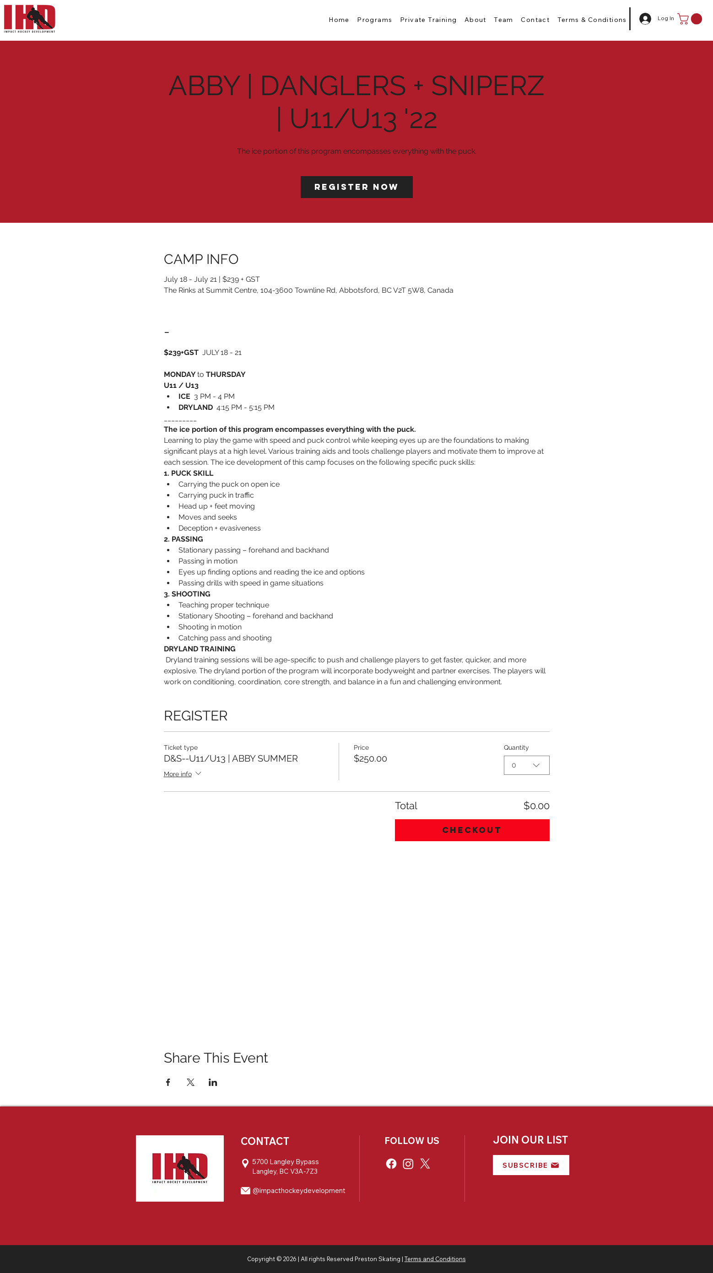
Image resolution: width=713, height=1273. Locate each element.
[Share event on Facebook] (168, 1082)
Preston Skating (377, 1258)
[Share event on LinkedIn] (213, 1082)
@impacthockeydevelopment (299, 1190)
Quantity (516, 747)
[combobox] (527, 765)
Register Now (356, 187)
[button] (374, 19)
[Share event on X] (190, 1082)
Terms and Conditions (435, 1258)
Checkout (472, 830)
